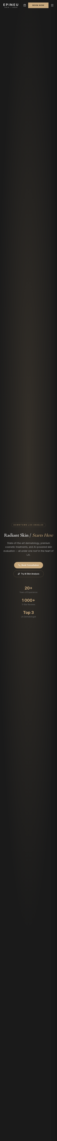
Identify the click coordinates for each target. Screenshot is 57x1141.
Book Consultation (28, 565)
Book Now (38, 5)
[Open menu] (52, 5)
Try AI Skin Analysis (28, 574)
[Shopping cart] (24, 5)
